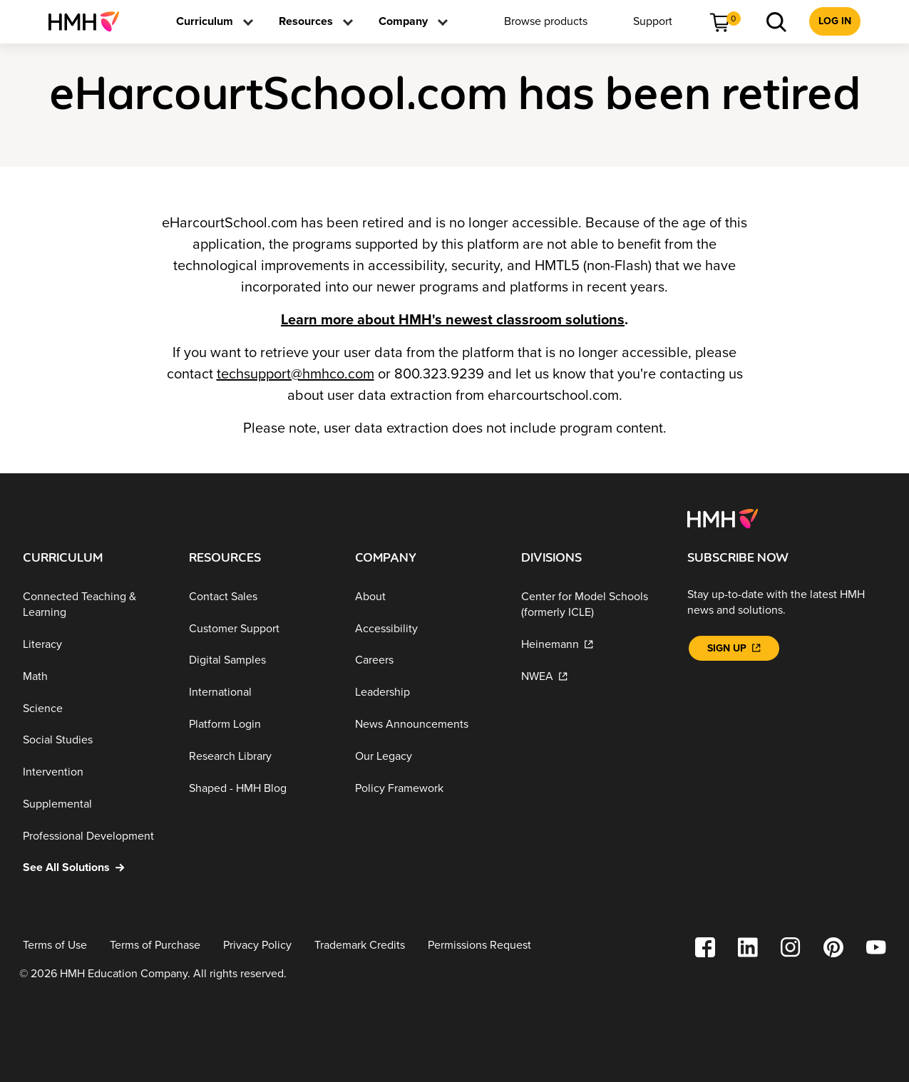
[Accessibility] (427, 628)
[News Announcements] (427, 725)
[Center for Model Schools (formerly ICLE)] (593, 605)
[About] (427, 597)
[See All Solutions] (94, 868)
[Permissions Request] (479, 945)
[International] (261, 692)
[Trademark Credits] (359, 945)
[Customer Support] (261, 628)
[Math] (94, 677)
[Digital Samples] (261, 660)
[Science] (94, 708)
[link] (89, 21)
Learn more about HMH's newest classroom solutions (453, 320)
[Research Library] (261, 757)
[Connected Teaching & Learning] (94, 605)
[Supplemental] (94, 804)
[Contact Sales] (261, 597)
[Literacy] (94, 645)
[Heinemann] (593, 645)
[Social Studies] (94, 740)
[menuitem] (89, 21)
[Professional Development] (94, 836)
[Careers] (427, 660)
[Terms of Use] (54, 945)
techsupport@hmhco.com (295, 374)
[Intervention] (94, 772)
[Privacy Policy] (257, 945)
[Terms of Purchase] (155, 945)
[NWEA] (593, 677)
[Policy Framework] (427, 788)
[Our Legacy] (427, 757)
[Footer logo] (722, 517)
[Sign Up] (734, 648)
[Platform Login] (261, 725)
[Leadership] (427, 692)
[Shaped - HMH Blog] (261, 788)
